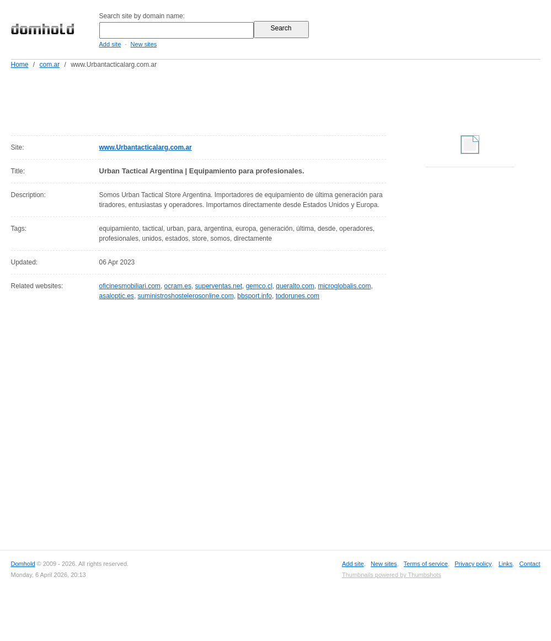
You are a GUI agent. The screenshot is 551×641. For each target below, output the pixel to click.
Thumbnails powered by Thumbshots (391, 574)
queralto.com (295, 286)
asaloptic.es (116, 296)
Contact (530, 563)
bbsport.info (254, 296)
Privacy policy (472, 563)
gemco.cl (259, 286)
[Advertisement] (296, 100)
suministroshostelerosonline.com (186, 296)
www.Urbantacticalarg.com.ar (145, 147)
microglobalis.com (344, 286)
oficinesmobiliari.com (130, 286)
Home (20, 64)
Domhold (23, 563)
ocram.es (177, 286)
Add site (110, 44)
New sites (144, 44)
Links (506, 563)
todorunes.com (297, 296)
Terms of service (426, 563)
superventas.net (218, 286)
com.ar (50, 64)
